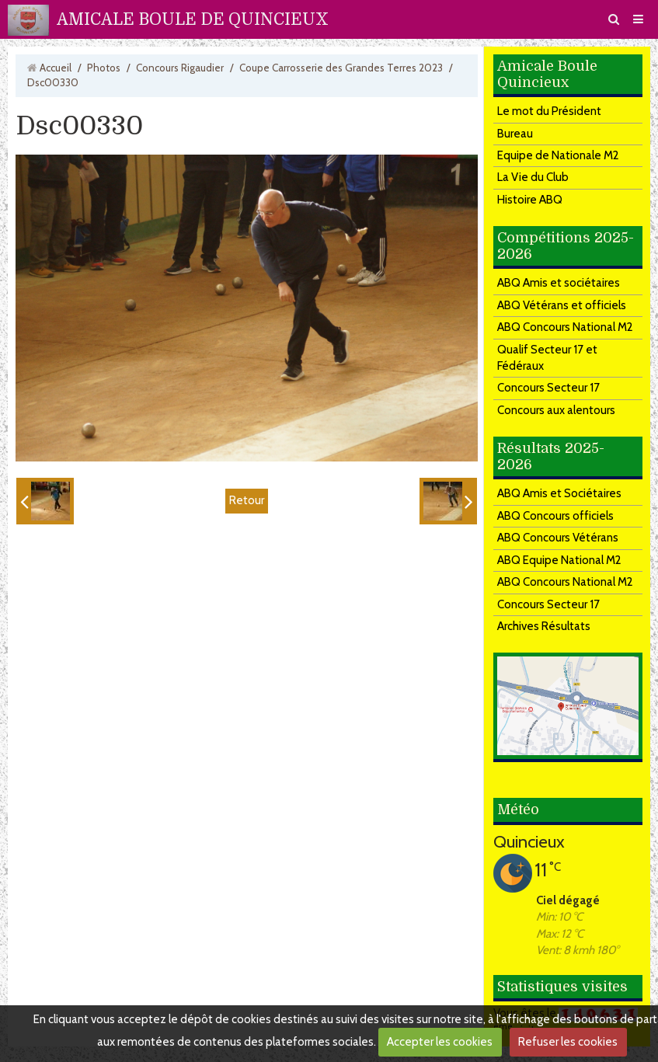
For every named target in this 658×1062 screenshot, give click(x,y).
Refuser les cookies (568, 1042)
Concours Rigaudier (180, 67)
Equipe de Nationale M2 (558, 155)
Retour (246, 500)
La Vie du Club (533, 177)
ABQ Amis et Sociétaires (559, 493)
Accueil (55, 67)
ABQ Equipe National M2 (559, 560)
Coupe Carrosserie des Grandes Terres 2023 (341, 67)
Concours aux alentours (556, 410)
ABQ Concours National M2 (565, 327)
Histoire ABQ (529, 200)
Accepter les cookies (440, 1042)
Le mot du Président (549, 111)
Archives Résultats (543, 626)
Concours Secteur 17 (548, 388)
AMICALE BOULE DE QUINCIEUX (193, 19)
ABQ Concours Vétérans (557, 538)
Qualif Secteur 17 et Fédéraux (547, 358)
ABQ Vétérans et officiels (561, 305)
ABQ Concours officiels (555, 516)
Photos (103, 67)
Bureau (515, 134)
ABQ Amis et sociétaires (558, 283)
